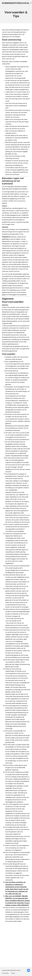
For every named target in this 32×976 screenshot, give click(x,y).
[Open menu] (31, 3)
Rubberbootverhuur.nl (16, 3)
